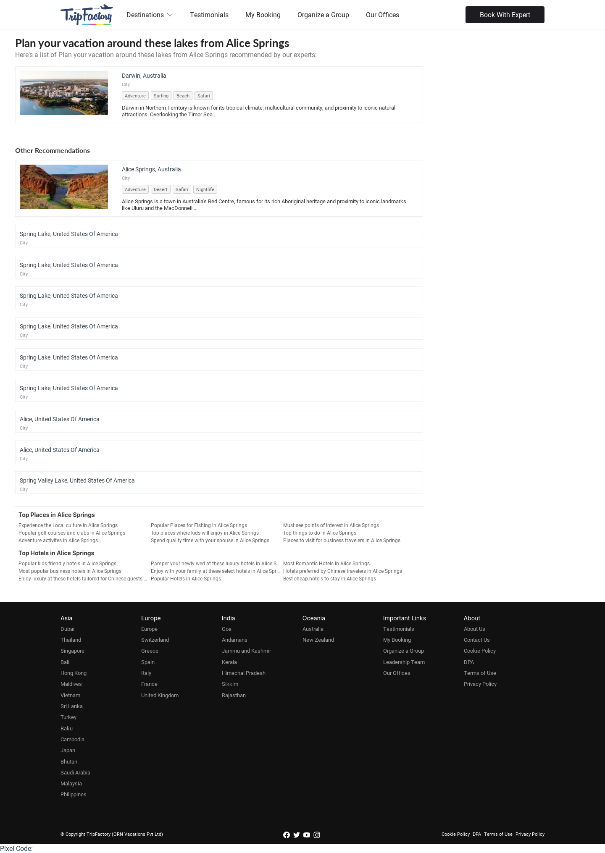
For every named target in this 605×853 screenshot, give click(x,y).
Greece (149, 650)
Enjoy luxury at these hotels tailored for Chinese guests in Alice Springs (84, 578)
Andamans (234, 639)
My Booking (263, 14)
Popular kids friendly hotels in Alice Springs (67, 563)
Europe (149, 629)
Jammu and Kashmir (246, 650)
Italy (146, 673)
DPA (469, 662)
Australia (313, 629)
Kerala (229, 662)
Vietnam (70, 695)
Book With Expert (505, 14)
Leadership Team (404, 662)
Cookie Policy (480, 650)
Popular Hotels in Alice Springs (186, 578)
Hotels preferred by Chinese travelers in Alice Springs (342, 570)
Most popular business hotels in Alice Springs (69, 570)
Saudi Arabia (75, 772)
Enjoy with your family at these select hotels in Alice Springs (217, 570)
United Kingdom (160, 695)
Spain (148, 662)
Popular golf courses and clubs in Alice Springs (71, 532)
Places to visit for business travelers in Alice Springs (341, 540)
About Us (474, 629)
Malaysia (71, 783)
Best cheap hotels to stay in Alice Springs (329, 578)
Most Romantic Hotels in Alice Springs (326, 563)
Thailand (70, 639)
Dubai (67, 629)
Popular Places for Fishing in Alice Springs (199, 525)
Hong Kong (73, 673)
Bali (64, 662)
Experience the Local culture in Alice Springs (68, 525)
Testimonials (209, 14)
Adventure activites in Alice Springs (58, 540)
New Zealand (318, 639)
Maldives (71, 684)
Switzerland (155, 639)
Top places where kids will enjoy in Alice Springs (205, 532)
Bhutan (68, 761)
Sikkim (230, 684)
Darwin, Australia (144, 75)
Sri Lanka (71, 706)
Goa (226, 629)
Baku (66, 728)
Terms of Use (480, 673)
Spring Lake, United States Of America (69, 234)
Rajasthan (234, 695)
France (149, 684)
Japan (67, 750)
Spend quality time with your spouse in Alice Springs (210, 540)
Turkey (68, 717)
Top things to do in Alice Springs (319, 532)
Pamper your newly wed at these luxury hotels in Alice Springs (217, 563)
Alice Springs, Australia (151, 169)
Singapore (72, 650)
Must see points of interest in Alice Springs (331, 525)
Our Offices (382, 14)
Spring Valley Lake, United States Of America (77, 480)
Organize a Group (323, 14)
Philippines (73, 794)
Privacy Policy (480, 684)
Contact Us (477, 639)
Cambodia (72, 739)
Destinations (149, 14)
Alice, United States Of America (60, 419)
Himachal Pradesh (244, 673)
